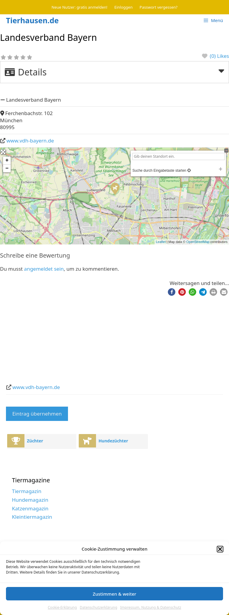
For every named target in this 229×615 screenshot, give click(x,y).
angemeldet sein (44, 268)
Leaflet (161, 242)
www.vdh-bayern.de (30, 140)
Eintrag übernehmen (37, 413)
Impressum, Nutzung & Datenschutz (150, 607)
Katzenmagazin (30, 508)
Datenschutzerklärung (98, 607)
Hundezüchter (113, 441)
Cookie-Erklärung (62, 607)
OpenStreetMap (198, 242)
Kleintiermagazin (32, 516)
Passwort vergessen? (158, 7)
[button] (220, 549)
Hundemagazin (30, 499)
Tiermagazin (26, 491)
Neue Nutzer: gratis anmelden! (79, 7)
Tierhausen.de (32, 20)
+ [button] (7, 160)
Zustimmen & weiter (114, 594)
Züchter (35, 441)
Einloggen (123, 7)
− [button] (7, 168)
